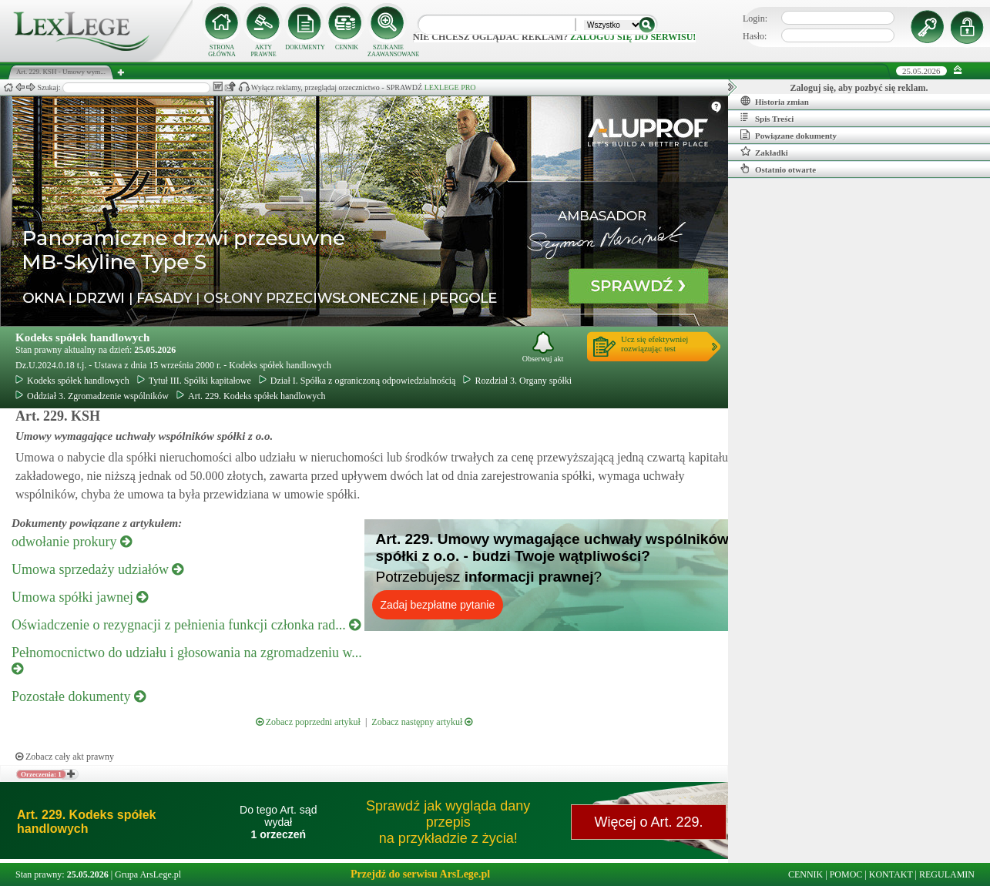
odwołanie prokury (72, 541)
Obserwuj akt (543, 347)
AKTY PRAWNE (263, 51)
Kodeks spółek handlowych (82, 337)
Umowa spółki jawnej (80, 597)
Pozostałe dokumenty (79, 696)
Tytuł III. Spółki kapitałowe (194, 380)
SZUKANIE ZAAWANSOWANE (388, 51)
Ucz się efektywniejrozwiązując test (654, 343)
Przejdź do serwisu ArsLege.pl (420, 874)
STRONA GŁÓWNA (222, 51)
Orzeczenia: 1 (41, 774)
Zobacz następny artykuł (421, 722)
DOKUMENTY (305, 47)
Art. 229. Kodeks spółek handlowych (251, 396)
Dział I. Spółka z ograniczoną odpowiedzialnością (357, 380)
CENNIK (346, 47)
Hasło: (755, 36)
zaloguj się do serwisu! (633, 37)
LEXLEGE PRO (450, 87)
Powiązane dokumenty (788, 134)
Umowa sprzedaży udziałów (97, 569)
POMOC (846, 874)
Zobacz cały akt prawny (64, 756)
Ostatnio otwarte (778, 168)
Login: (755, 18)
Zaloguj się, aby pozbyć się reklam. (859, 87)
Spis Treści (767, 117)
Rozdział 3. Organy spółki (517, 380)
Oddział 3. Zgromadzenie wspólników (92, 396)
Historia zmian (774, 101)
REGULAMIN (947, 874)
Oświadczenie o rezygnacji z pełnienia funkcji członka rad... (186, 625)
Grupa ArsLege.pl (148, 874)
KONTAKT (891, 874)
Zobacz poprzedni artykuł (308, 722)
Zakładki (764, 151)
